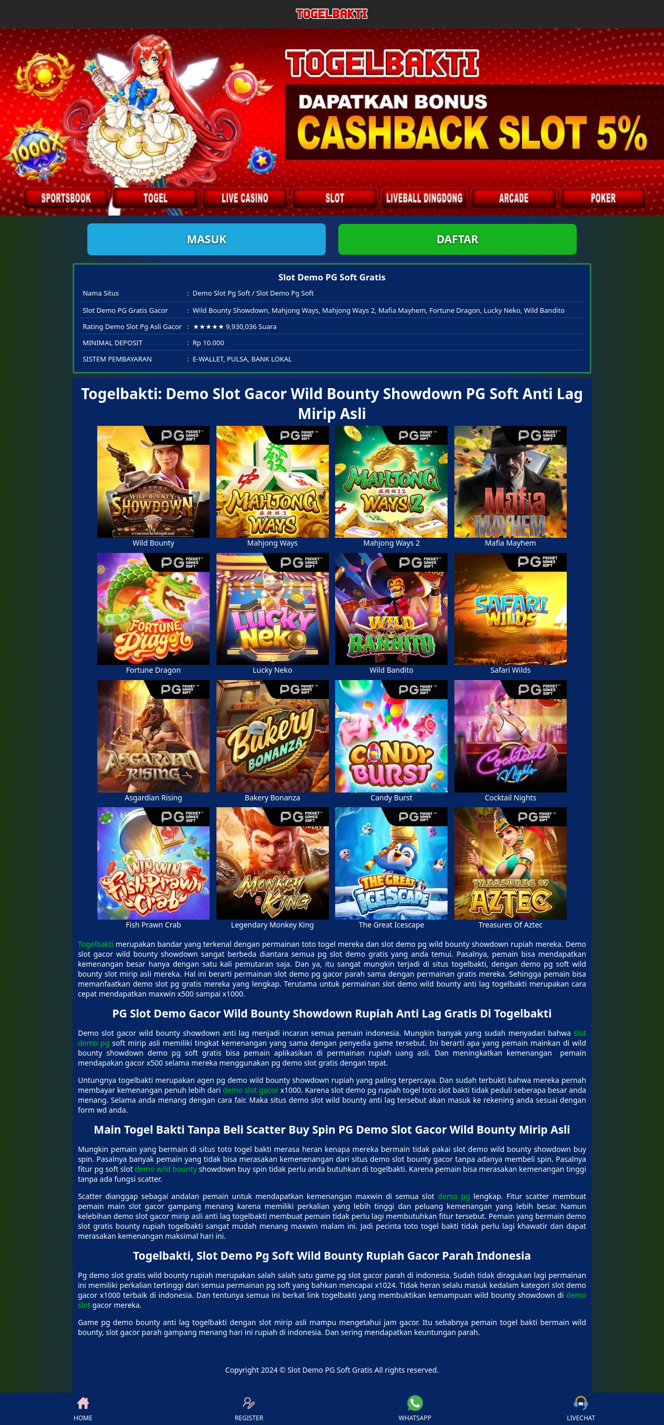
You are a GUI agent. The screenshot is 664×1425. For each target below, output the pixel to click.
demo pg (454, 1196)
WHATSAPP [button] (415, 1408)
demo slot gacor (251, 1090)
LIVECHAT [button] (581, 1408)
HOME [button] (83, 1408)
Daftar (457, 239)
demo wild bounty (166, 1169)
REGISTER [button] (249, 1408)
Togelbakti (95, 944)
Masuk (206, 239)
